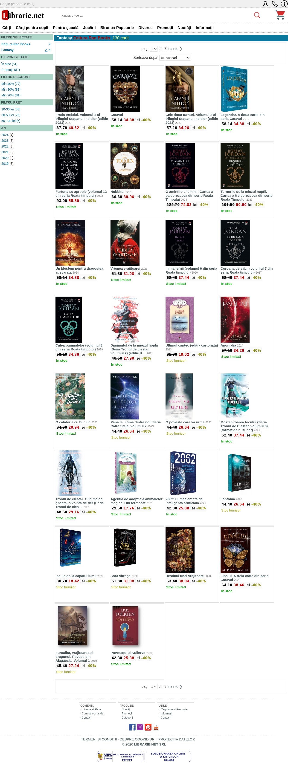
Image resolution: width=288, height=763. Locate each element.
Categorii (127, 717)
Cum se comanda (92, 713)
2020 (5, 158)
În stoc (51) (9, 64)
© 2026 (144, 744)
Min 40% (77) (10, 84)
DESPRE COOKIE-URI (137, 739)
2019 (5, 163)
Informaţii (166, 713)
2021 (5, 152)
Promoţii (127, 713)
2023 (5, 140)
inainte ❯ (175, 49)
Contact (86, 717)
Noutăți (126, 709)
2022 (5, 146)
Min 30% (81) (10, 89)
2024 (5, 135)
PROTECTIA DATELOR (176, 739)
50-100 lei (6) (10, 121)
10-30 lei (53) (10, 109)
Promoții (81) (10, 70)
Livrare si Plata (92, 709)
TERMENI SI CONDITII (99, 739)
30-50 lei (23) (10, 115)
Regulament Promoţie (174, 709)
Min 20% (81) (10, 95)
